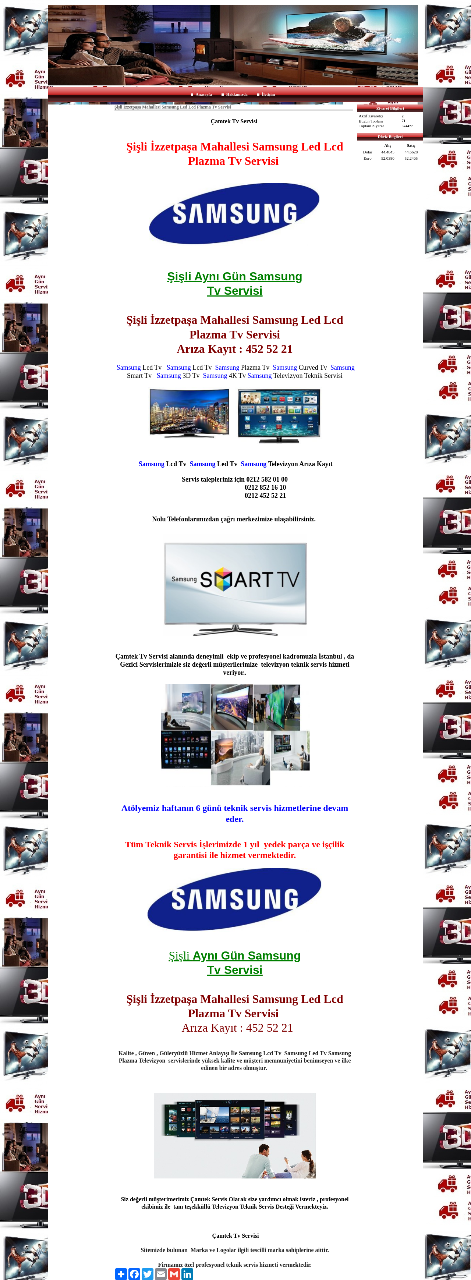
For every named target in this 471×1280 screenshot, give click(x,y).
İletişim (268, 94)
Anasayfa (204, 94)
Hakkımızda (237, 94)
